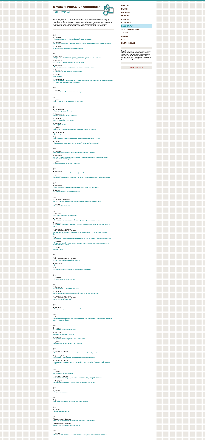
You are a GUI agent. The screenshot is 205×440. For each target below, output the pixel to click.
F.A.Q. (123, 40)
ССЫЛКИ (124, 36)
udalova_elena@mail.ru (136, 67)
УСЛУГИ (124, 9)
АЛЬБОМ (124, 33)
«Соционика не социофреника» (64, 279)
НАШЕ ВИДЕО (126, 23)
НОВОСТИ (125, 6)
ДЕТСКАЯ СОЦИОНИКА (130, 29)
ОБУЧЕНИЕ (125, 12)
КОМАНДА (125, 16)
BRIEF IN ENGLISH (128, 43)
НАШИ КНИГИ (126, 19)
